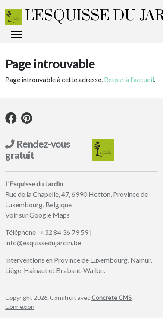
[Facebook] (11, 120)
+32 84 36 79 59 (64, 232)
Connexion (19, 306)
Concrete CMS (111, 297)
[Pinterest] (26, 120)
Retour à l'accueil (129, 79)
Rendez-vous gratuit (37, 149)
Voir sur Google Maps (37, 215)
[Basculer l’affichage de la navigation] (16, 34)
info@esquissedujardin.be (43, 242)
